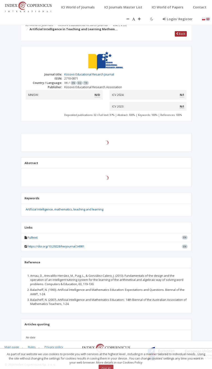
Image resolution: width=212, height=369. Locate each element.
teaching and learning (88, 209)
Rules (32, 347)
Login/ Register (177, 19)
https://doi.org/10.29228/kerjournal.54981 (56, 246)
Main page (12, 347)
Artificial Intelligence (39, 209)
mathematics (63, 209)
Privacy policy (54, 347)
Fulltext (32, 237)
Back (180, 34)
